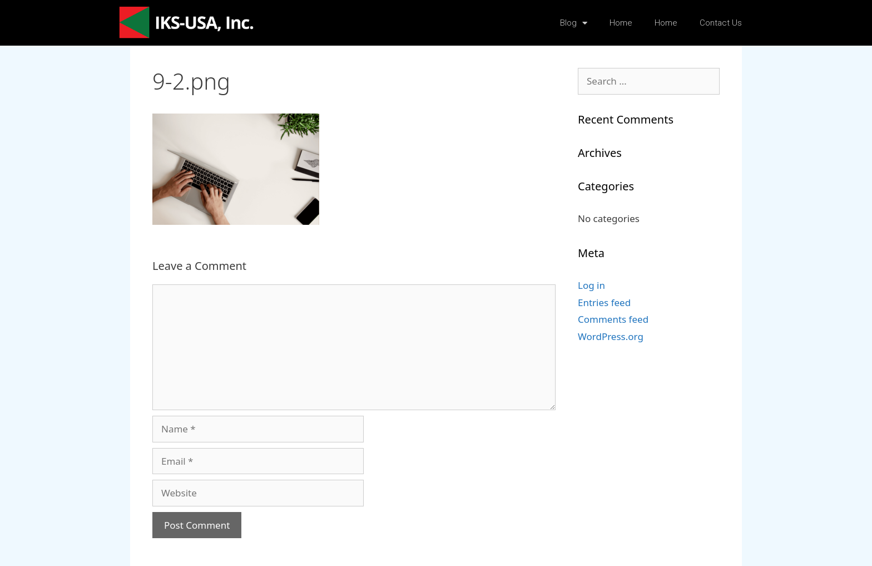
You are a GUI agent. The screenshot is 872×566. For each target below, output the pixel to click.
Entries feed (604, 302)
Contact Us (721, 23)
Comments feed (613, 319)
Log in (591, 285)
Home (621, 23)
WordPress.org (610, 336)
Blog (573, 23)
